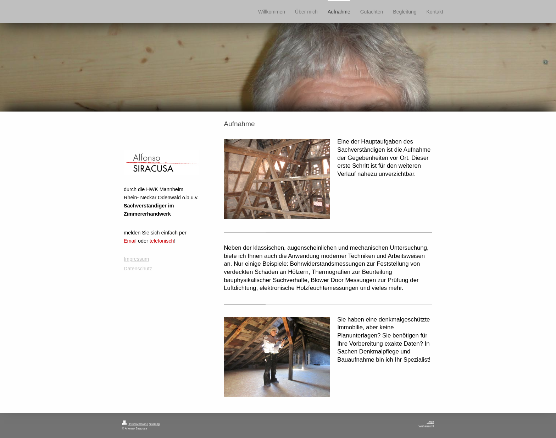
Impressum (136, 259)
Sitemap (154, 424)
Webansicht (426, 426)
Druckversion (135, 424)
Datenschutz (138, 268)
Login (430, 422)
